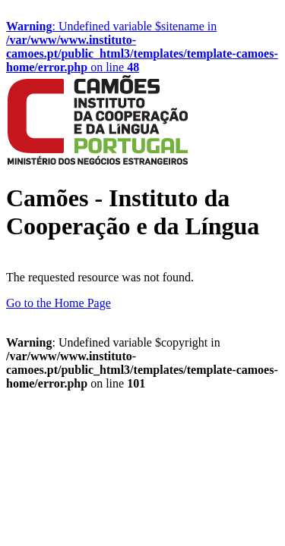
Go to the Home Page (58, 303)
